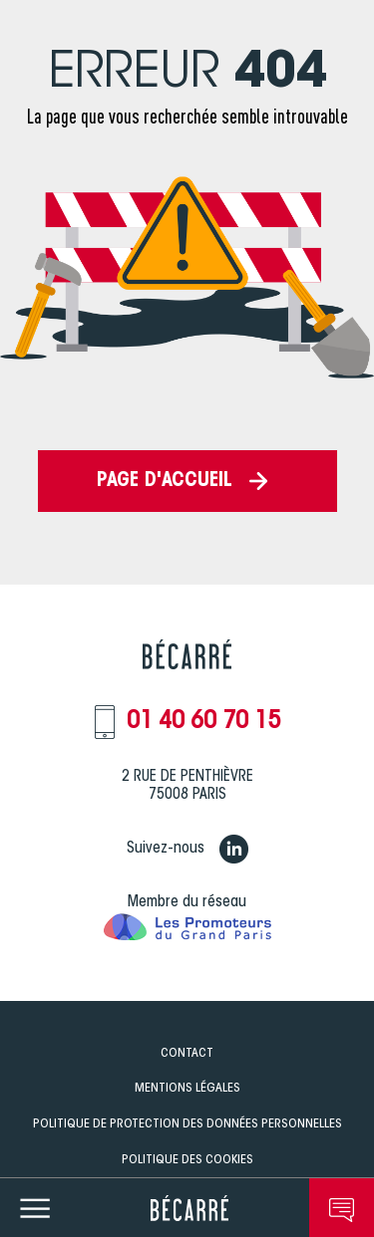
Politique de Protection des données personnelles (187, 1123)
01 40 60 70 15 (203, 722)
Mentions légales (187, 1088)
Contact (187, 1053)
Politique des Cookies (187, 1159)
